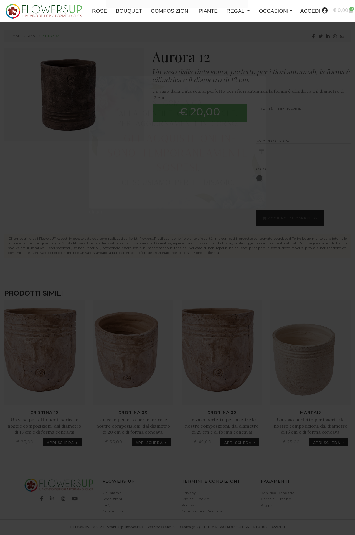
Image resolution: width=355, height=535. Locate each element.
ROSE (99, 11)
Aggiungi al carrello (289, 218)
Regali (236, 11)
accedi (314, 10)
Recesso (189, 505)
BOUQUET (129, 11)
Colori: (263, 169)
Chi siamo (112, 493)
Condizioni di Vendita (202, 511)
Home (16, 36)
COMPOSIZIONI (170, 11)
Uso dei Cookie (195, 499)
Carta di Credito (276, 499)
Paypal (267, 505)
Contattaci (113, 511)
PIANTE (208, 11)
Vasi (32, 36)
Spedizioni (112, 499)
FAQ (107, 505)
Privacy (189, 493)
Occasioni (273, 11)
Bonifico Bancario (278, 493)
